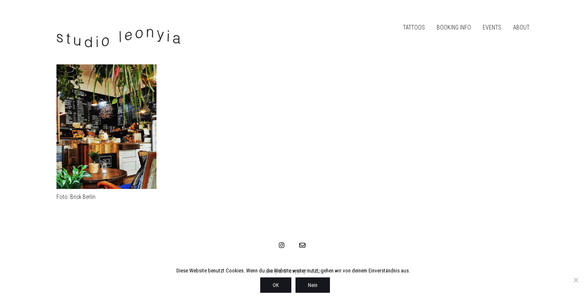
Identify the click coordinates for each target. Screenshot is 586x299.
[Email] (302, 245)
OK (276, 285)
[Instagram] (281, 245)
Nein (312, 285)
